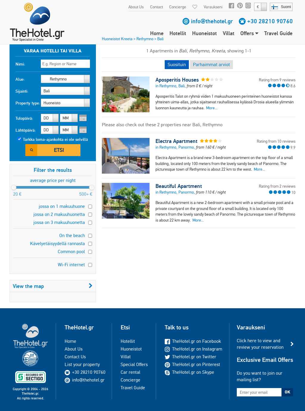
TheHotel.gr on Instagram (193, 349)
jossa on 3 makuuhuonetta (59, 222)
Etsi (59, 150)
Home (157, 33)
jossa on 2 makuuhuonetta (59, 214)
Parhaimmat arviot (211, 64)
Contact (156, 7)
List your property (82, 364)
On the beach (72, 235)
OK (287, 392)
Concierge (177, 7)
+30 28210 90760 (270, 21)
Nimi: (20, 64)
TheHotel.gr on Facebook (193, 341)
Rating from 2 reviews (277, 186)
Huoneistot (204, 33)
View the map (53, 286)
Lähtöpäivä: (25, 130)
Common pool (71, 251)
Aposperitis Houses (177, 80)
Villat (228, 33)
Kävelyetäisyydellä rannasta (57, 243)
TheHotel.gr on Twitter (190, 356)
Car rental (130, 372)
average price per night (53, 180)
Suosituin (177, 64)
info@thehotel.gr (212, 21)
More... (211, 107)
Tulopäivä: (24, 118)
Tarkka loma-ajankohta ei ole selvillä (55, 139)
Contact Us (75, 356)
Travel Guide (278, 33)
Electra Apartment (176, 141)
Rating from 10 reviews (276, 141)
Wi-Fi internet (71, 264)
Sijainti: (21, 91)
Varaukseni (213, 7)
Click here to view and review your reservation (260, 344)
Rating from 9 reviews (277, 79)
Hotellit (177, 33)
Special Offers (134, 364)
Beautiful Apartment (178, 186)
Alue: (20, 79)
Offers (249, 33)
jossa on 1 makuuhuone (62, 206)
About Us (136, 7)
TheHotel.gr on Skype (189, 372)
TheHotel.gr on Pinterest (192, 364)
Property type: (27, 103)
